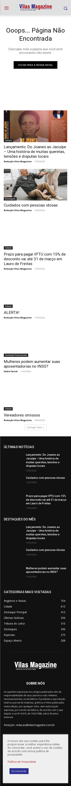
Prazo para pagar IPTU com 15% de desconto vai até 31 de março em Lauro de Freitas (35, 259)
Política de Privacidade (22, 761)
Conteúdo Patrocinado (16, 355)
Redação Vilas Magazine (18, 161)
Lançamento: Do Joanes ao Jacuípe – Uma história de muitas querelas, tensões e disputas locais (35, 152)
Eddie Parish (11, 371)
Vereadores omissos (22, 415)
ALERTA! (11, 312)
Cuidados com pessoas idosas (31, 205)
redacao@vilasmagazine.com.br (35, 725)
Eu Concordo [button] (19, 771)
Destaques (10, 198)
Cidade (8, 247)
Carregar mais (35, 427)
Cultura (8, 140)
